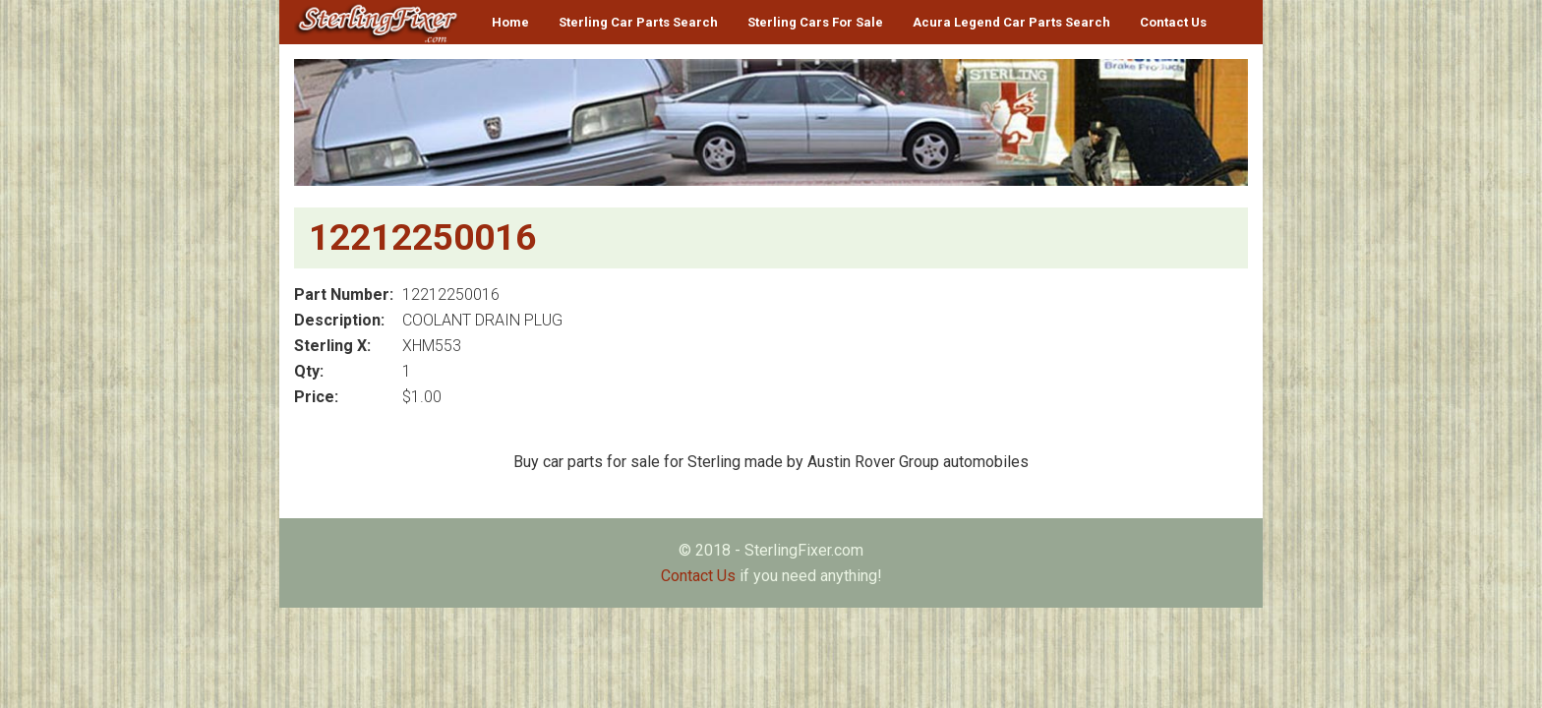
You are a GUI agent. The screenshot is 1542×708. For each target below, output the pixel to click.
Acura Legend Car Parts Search (1011, 22)
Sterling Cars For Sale (815, 22)
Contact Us (1173, 22)
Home (510, 22)
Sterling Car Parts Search (638, 22)
